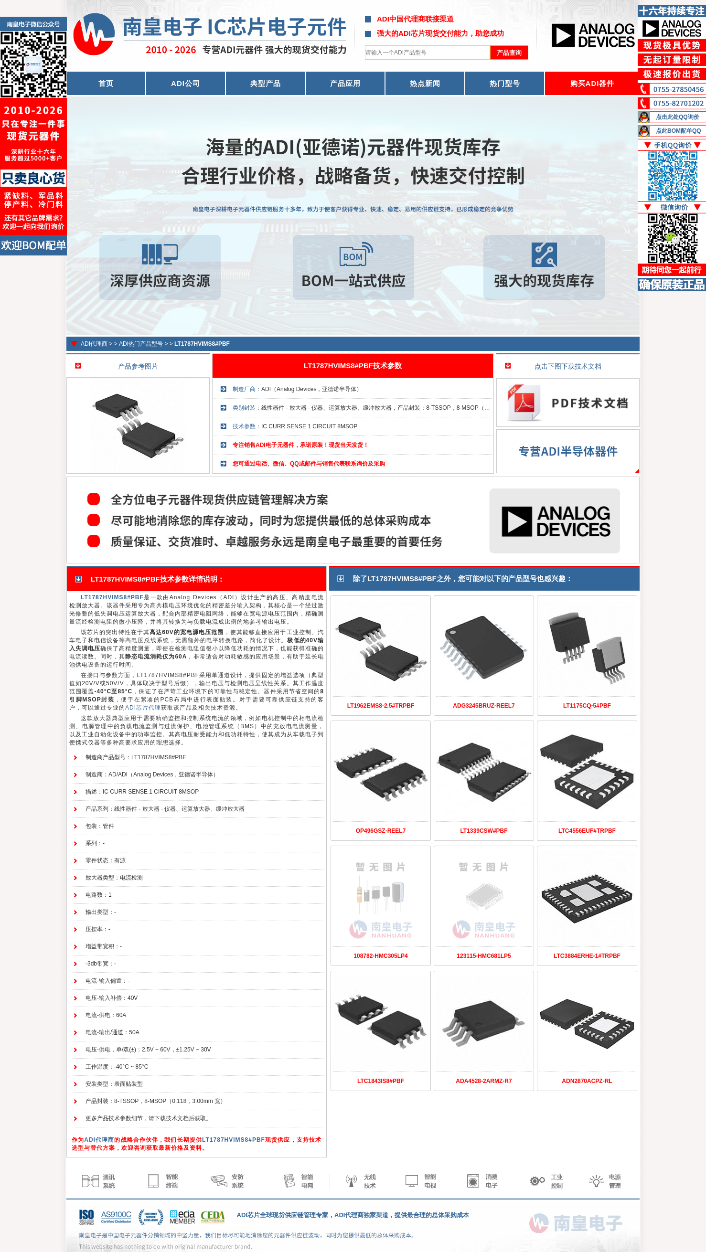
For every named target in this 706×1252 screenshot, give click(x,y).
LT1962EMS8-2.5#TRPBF (381, 705)
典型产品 (265, 83)
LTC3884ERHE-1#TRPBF (587, 956)
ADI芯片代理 (143, 707)
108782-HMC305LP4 (380, 956)
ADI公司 (185, 83)
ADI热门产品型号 (141, 343)
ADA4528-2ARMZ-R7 (484, 1081)
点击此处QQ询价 (677, 117)
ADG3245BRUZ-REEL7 (483, 705)
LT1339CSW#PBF (483, 831)
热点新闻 (425, 83)
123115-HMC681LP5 (484, 956)
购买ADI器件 (592, 83)
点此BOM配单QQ (678, 130)
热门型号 (505, 83)
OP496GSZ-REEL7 (381, 831)
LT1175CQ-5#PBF (587, 705)
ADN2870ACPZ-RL (587, 1081)
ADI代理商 (94, 343)
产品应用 (345, 83)
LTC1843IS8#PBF (380, 1081)
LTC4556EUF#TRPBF (587, 831)
